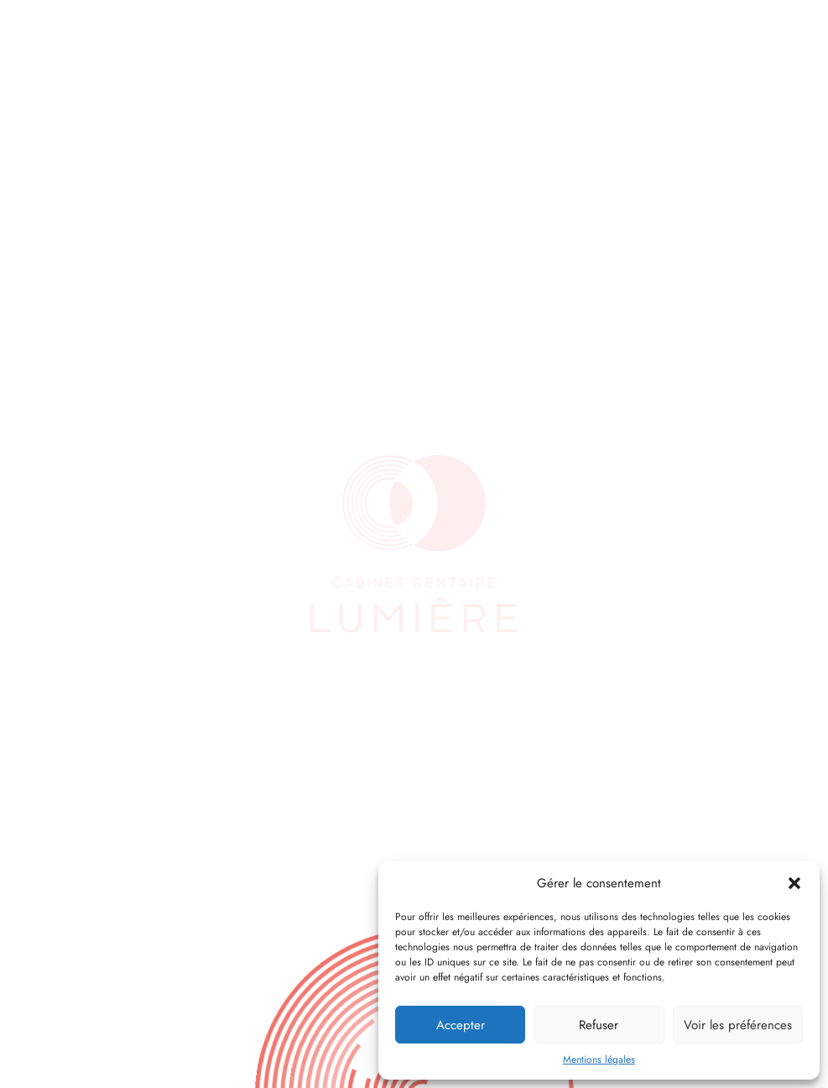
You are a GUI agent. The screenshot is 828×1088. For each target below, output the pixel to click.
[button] (794, 883)
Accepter (460, 1025)
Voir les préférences (738, 1025)
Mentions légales (599, 1059)
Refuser (598, 1025)
